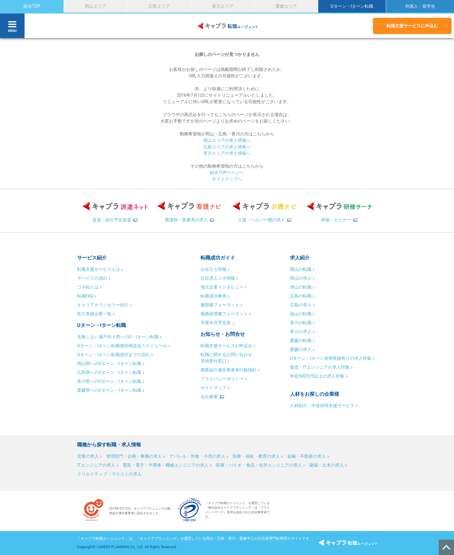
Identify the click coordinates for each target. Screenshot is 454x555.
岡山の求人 (300, 278)
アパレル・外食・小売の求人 (197, 456)
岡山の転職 (300, 269)
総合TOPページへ (227, 172)
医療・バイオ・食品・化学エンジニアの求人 (259, 465)
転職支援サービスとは (98, 269)
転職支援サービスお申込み (226, 345)
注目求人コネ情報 (218, 278)
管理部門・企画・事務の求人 (134, 456)
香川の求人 (300, 331)
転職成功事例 (213, 295)
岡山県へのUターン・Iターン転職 (109, 363)
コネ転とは (88, 287)
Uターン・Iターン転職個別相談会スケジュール (122, 345)
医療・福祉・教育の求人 (256, 456)
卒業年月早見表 (216, 322)
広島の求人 (300, 304)
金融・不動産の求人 (306, 456)
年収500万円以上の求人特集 (317, 376)
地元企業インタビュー (222, 287)
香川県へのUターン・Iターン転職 (109, 381)
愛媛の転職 (300, 340)
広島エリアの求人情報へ (227, 146)
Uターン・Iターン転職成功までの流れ (113, 354)
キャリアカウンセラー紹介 (103, 304)
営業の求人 (88, 456)
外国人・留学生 (420, 6)
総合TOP (31, 6)
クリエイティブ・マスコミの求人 (109, 474)
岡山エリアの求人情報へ (227, 140)
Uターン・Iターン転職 (352, 6)
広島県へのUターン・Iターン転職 (109, 372)
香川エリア (222, 6)
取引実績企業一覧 (94, 313)
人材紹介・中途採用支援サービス (322, 405)
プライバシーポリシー (222, 378)
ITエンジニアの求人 (96, 465)
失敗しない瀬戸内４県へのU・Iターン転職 (118, 336)
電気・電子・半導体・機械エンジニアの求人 (166, 465)
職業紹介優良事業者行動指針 (228, 369)
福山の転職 (300, 313)
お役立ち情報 (213, 269)
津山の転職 (300, 287)
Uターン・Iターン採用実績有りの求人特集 (330, 358)
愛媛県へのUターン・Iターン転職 (109, 390)
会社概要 (209, 396)
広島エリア (159, 6)
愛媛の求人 (300, 349)
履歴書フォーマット (220, 304)
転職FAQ (85, 295)
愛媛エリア (286, 6)
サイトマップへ (227, 179)
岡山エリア (95, 6)
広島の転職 (300, 295)
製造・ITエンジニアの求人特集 (320, 367)
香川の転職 (300, 322)
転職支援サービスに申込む (412, 25)
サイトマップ (213, 387)
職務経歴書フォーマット (224, 313)
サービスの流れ (92, 278)
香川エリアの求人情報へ (227, 153)
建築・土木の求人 (326, 465)
